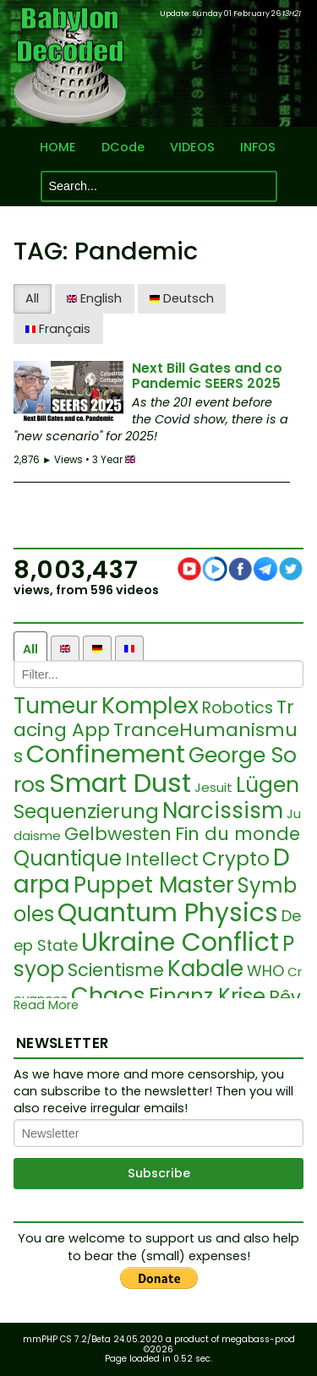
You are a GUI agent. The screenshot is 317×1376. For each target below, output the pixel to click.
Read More (46, 1005)
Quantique (68, 858)
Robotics (237, 707)
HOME (58, 147)
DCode (123, 147)
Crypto (236, 858)
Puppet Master (154, 885)
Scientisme (116, 970)
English (94, 298)
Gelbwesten (118, 834)
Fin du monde (237, 834)
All (32, 298)
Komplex (150, 705)
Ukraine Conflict (180, 942)
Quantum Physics (167, 913)
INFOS (258, 147)
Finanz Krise (207, 996)
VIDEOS (192, 147)
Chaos (108, 995)
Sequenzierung (86, 811)
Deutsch (182, 298)
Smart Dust (120, 782)
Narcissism (222, 810)
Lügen (267, 785)
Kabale (205, 968)
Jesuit (213, 787)
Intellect (162, 859)
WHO (265, 970)
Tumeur (56, 706)
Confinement (105, 754)
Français (57, 328)
